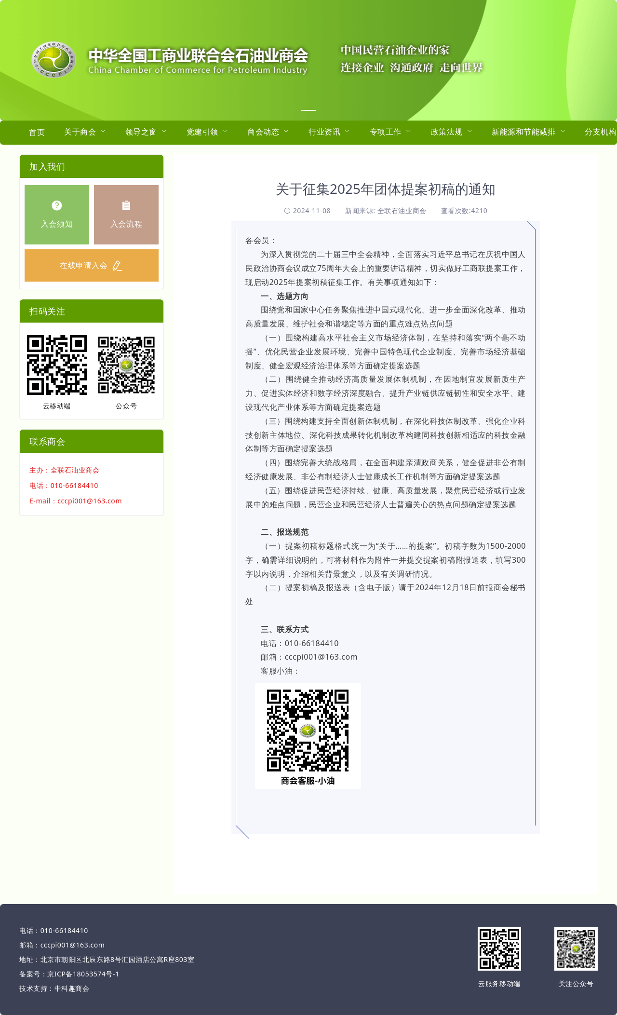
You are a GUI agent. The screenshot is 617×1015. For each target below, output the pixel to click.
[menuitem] (36, 133)
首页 (37, 132)
